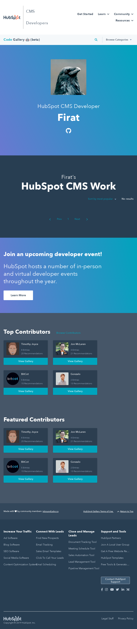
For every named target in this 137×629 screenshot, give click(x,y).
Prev (55, 219)
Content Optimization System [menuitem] (20, 564)
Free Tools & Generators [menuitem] (115, 564)
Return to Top (125, 511)
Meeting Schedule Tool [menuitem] (81, 548)
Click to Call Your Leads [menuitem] (50, 558)
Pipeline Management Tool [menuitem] (83, 568)
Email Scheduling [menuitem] (46, 564)
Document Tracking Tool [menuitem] (82, 542)
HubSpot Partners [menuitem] (111, 538)
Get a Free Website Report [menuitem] (115, 551)
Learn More (18, 295)
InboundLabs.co (51, 511)
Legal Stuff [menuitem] (107, 618)
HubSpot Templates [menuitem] (112, 558)
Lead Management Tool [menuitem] (81, 562)
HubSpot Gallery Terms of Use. (98, 511)
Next (81, 219)
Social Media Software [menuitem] (16, 558)
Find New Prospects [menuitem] (47, 538)
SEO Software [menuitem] (11, 551)
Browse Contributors (68, 333)
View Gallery (25, 361)
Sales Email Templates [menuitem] (48, 551)
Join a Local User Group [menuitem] (115, 544)
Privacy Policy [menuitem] (125, 618)
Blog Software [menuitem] (12, 544)
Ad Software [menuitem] (10, 538)
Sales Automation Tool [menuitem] (81, 555)
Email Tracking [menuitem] (44, 544)
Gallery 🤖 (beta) (22, 39)
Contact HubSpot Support (115, 580)
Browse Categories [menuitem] (117, 39)
